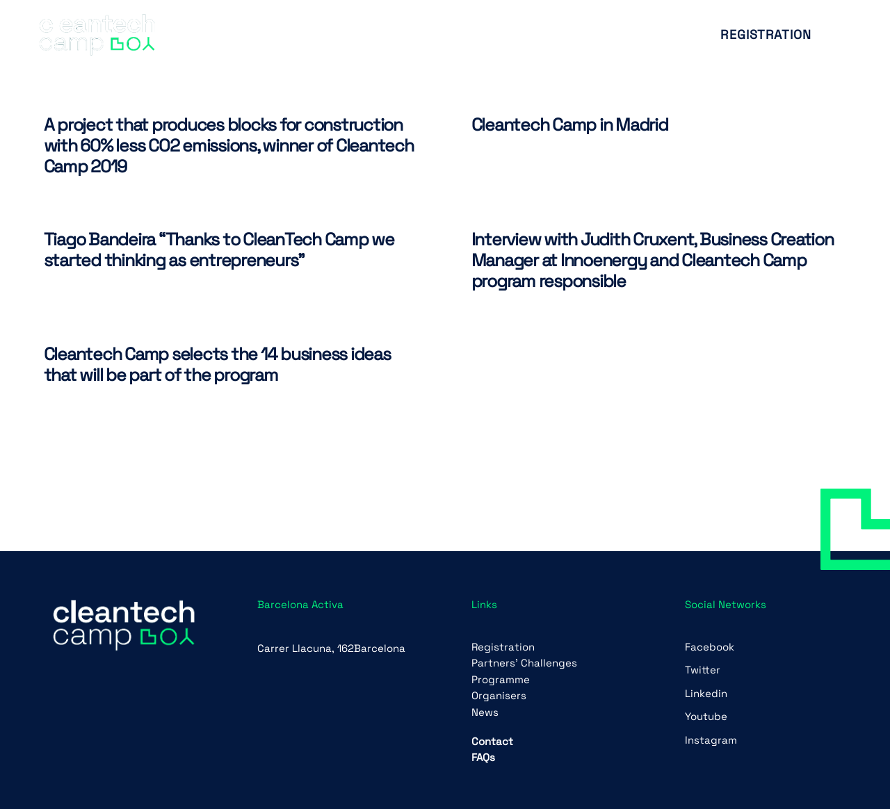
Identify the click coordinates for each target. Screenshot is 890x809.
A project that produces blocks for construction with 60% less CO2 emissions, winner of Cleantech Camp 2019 (229, 145)
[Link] (97, 34)
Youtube (706, 716)
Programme (500, 679)
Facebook (709, 646)
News (485, 712)
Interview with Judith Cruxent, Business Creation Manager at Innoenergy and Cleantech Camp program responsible (652, 260)
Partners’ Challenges (524, 662)
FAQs (483, 757)
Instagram (711, 739)
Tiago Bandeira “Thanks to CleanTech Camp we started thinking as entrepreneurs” (219, 249)
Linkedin (706, 693)
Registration (503, 646)
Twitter (702, 669)
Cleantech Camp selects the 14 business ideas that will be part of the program (217, 364)
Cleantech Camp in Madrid (569, 124)
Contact (492, 741)
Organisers (498, 695)
